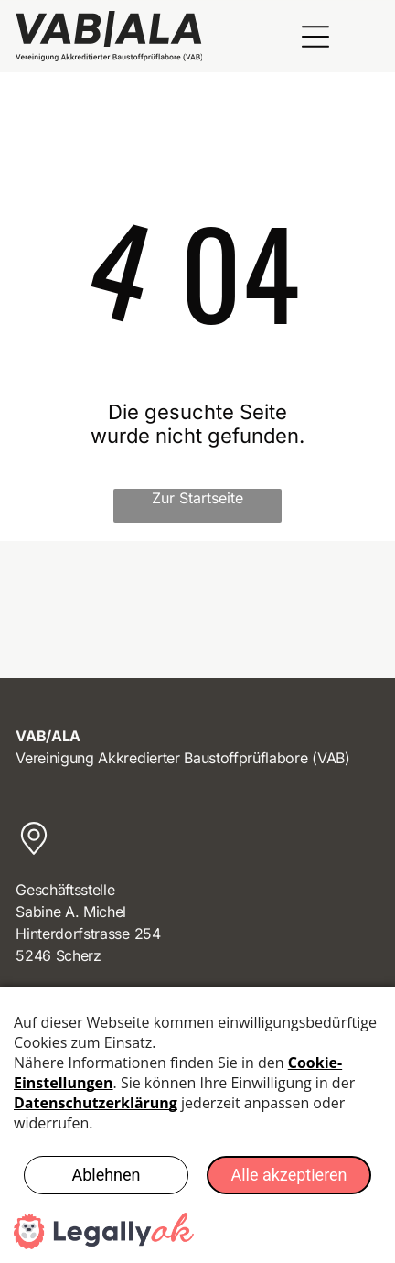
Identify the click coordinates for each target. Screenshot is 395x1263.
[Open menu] (315, 36)
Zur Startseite (197, 498)
